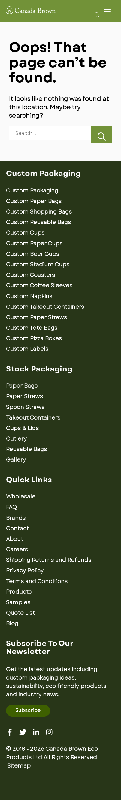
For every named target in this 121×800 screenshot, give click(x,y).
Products (19, 592)
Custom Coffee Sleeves (39, 285)
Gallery (16, 460)
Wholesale (20, 497)
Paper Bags (22, 386)
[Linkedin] (36, 732)
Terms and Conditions (37, 581)
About (14, 539)
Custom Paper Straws (36, 317)
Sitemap (19, 766)
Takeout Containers (33, 418)
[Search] (101, 134)
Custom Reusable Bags (38, 222)
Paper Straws (24, 396)
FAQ (11, 507)
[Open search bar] (95, 14)
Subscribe (28, 710)
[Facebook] (9, 732)
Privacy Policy (25, 570)
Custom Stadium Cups (37, 264)
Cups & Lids (22, 428)
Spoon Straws (25, 407)
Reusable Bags (26, 449)
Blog (12, 623)
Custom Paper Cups (34, 243)
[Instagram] (49, 732)
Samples (18, 602)
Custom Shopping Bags (39, 212)
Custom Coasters (30, 275)
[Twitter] (22, 732)
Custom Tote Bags (31, 328)
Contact (17, 528)
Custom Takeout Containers (45, 307)
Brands (16, 518)
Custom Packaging (32, 191)
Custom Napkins (29, 296)
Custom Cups (25, 233)
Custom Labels (27, 349)
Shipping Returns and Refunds (48, 560)
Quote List (20, 613)
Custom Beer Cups (32, 254)
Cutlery (16, 439)
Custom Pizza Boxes (34, 338)
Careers (17, 549)
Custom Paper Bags (34, 201)
